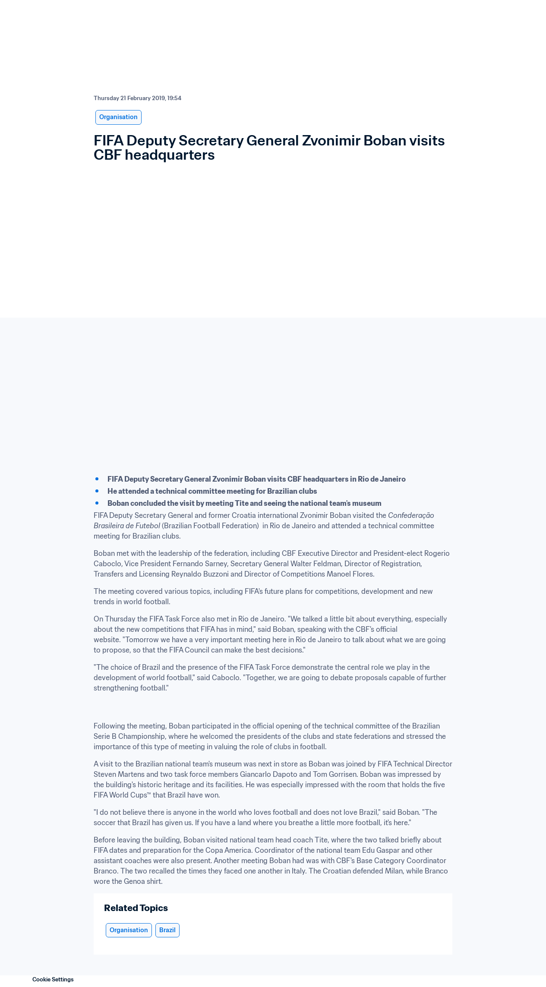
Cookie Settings (53, 979)
